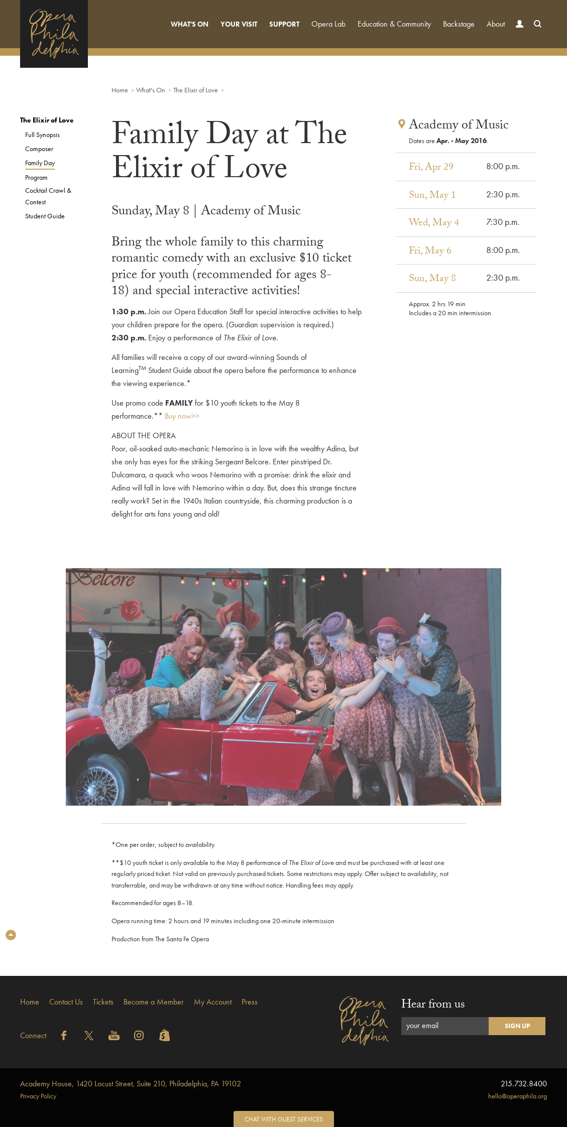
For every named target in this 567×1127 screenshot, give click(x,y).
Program (36, 177)
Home (119, 89)
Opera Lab (328, 24)
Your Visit (238, 24)
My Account (213, 1001)
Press (250, 1001)
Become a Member (154, 1001)
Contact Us (66, 1001)
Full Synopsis (42, 134)
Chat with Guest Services (284, 1119)
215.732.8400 (524, 1083)
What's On (189, 24)
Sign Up (517, 1026)
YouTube (114, 1035)
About (496, 24)
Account (517, 33)
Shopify (164, 1035)
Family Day (40, 162)
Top (11, 935)
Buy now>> (182, 416)
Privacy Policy (38, 1095)
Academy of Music (459, 126)
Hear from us (433, 1006)
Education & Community (394, 24)
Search (535, 33)
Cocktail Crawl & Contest (48, 196)
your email (422, 1025)
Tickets (103, 1001)
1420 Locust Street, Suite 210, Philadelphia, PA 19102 (130, 1083)
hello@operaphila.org (517, 1095)
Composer (39, 148)
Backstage (459, 24)
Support (284, 24)
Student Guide (45, 215)
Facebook (63, 1035)
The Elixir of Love (195, 89)
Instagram (139, 1035)
